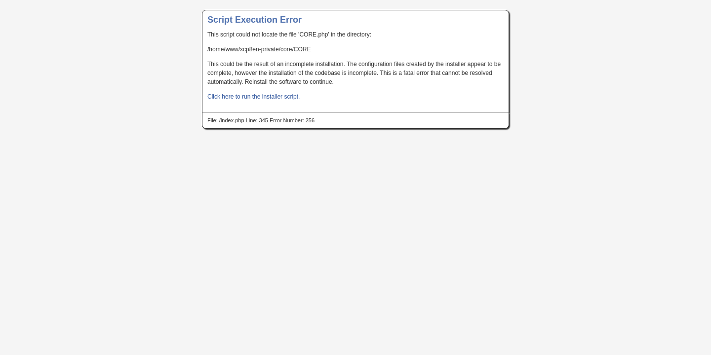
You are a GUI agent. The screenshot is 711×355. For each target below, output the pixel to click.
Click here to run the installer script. (253, 96)
